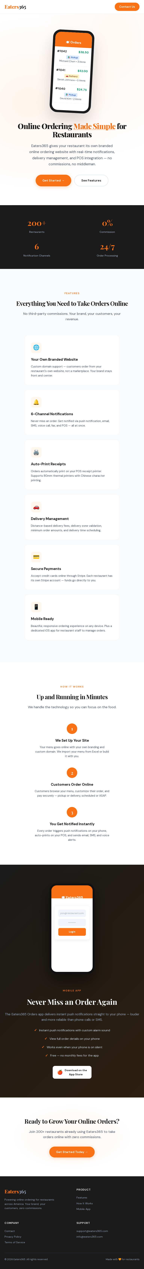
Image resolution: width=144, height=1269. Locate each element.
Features (81, 1197)
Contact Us (127, 7)
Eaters (15, 6)
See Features (91, 180)
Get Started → (53, 180)
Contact (9, 1231)
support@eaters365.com (92, 1231)
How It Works (84, 1203)
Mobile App (83, 1209)
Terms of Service (14, 1242)
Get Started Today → (72, 1152)
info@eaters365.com (89, 1236)
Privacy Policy (12, 1236)
